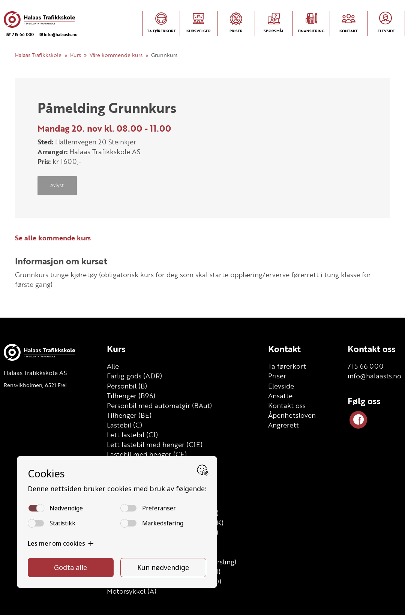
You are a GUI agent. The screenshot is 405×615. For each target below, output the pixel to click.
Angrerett (283, 425)
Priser (277, 376)
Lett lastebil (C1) (132, 435)
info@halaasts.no (374, 376)
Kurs (75, 55)
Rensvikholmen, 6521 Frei (35, 385)
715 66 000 (366, 366)
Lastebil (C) (124, 425)
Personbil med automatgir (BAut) (159, 405)
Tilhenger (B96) (131, 395)
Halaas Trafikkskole (38, 55)
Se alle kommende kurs (53, 238)
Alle (113, 366)
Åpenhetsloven (292, 415)
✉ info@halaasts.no (58, 34)
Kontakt (284, 348)
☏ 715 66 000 (20, 34)
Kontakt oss (287, 405)
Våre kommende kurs (116, 55)
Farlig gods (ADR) (134, 376)
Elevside (281, 386)
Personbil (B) (127, 386)
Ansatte (280, 395)
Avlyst (57, 185)
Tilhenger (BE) (129, 415)
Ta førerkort (287, 366)
